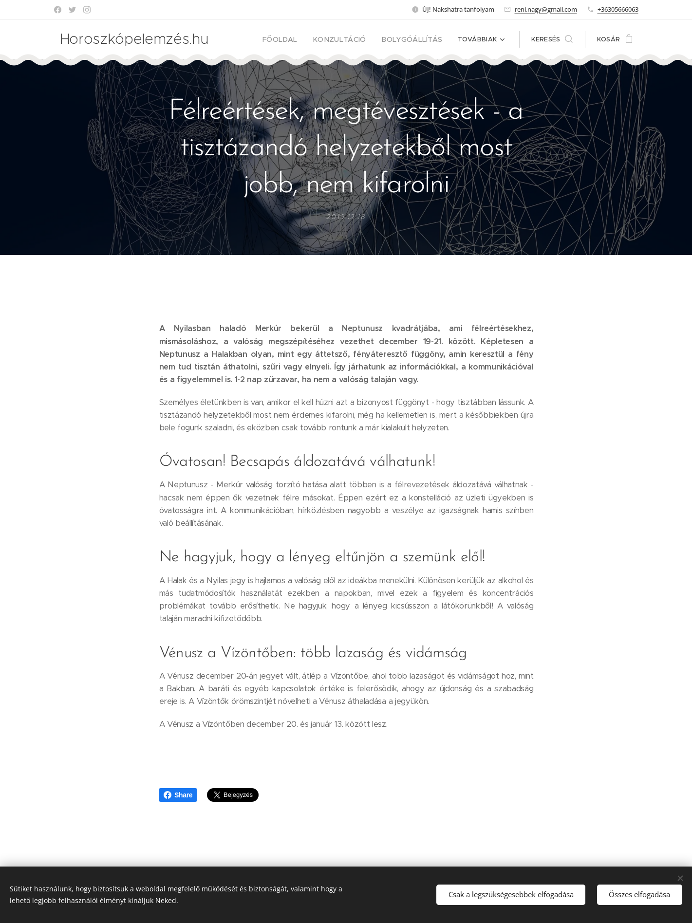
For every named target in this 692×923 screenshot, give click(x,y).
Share (178, 795)
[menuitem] (295, 39)
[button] (551, 39)
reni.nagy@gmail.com (546, 9)
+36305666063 (618, 9)
